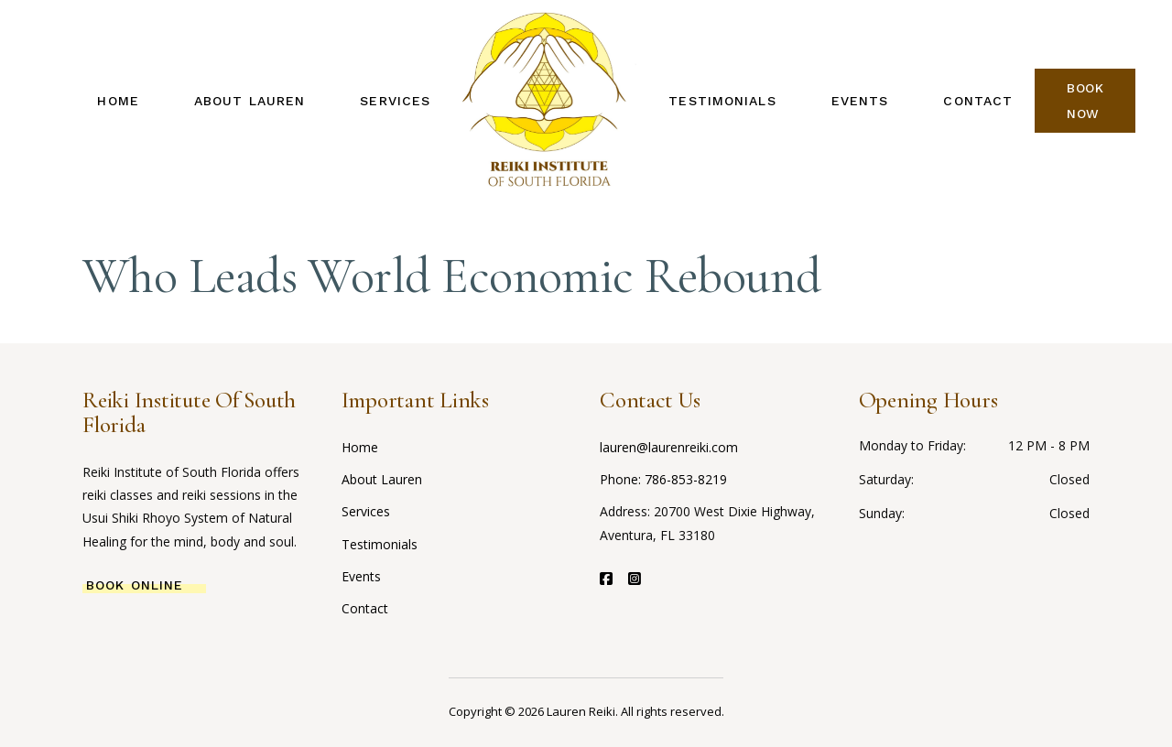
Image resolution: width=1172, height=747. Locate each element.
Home (360, 447)
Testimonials (380, 544)
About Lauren (382, 479)
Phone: (622, 479)
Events (361, 576)
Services (366, 511)
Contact (365, 608)
